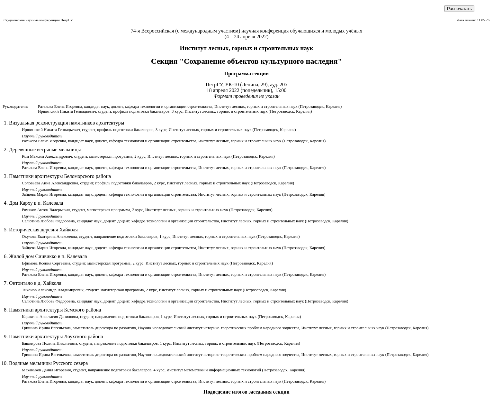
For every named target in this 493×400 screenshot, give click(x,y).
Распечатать (459, 8)
